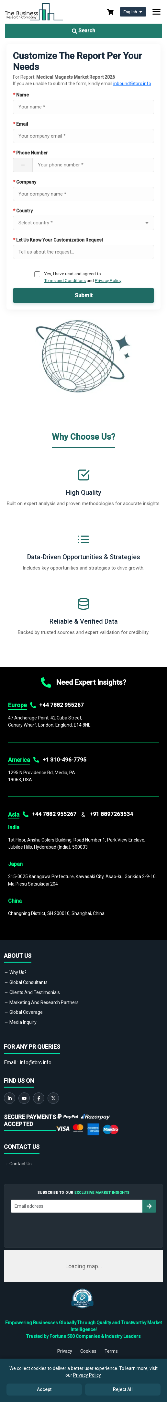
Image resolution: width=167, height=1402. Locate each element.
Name (21, 94)
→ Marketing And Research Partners (41, 1002)
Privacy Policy (108, 280)
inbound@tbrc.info (132, 83)
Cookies (88, 1351)
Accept (44, 1389)
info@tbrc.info (35, 1062)
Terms (111, 1351)
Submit (84, 295)
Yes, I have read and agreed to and (82, 277)
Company (24, 182)
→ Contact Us (18, 1163)
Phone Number (30, 152)
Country (23, 210)
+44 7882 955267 (61, 705)
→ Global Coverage (23, 1012)
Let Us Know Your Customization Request (58, 240)
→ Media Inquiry (20, 1022)
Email (20, 124)
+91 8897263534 (111, 814)
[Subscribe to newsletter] (149, 1206)
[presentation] (83, 1228)
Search (83, 31)
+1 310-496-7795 (64, 759)
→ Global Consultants (26, 982)
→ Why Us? (15, 972)
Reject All (123, 1389)
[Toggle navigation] (156, 11)
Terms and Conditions (65, 280)
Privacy (64, 1351)
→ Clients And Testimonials (32, 992)
